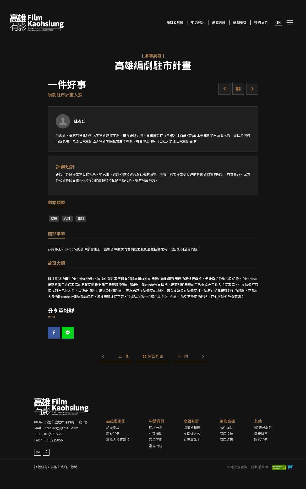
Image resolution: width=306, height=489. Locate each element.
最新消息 (261, 433)
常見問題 (155, 445)
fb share (54, 332)
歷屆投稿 (226, 433)
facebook (46, 452)
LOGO (37, 22)
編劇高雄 (239, 22)
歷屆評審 (226, 439)
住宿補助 (155, 433)
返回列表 (238, 88)
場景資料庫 (192, 427)
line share (68, 332)
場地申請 (155, 427)
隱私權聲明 (259, 466)
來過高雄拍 (192, 439)
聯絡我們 (261, 22)
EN (278, 22)
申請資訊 (197, 22)
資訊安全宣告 (237, 466)
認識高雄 (113, 427)
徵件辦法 (226, 427)
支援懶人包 (192, 433)
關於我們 (113, 433)
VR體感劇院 (263, 427)
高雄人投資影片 (118, 439)
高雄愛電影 (175, 22)
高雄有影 (218, 22)
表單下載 (155, 439)
